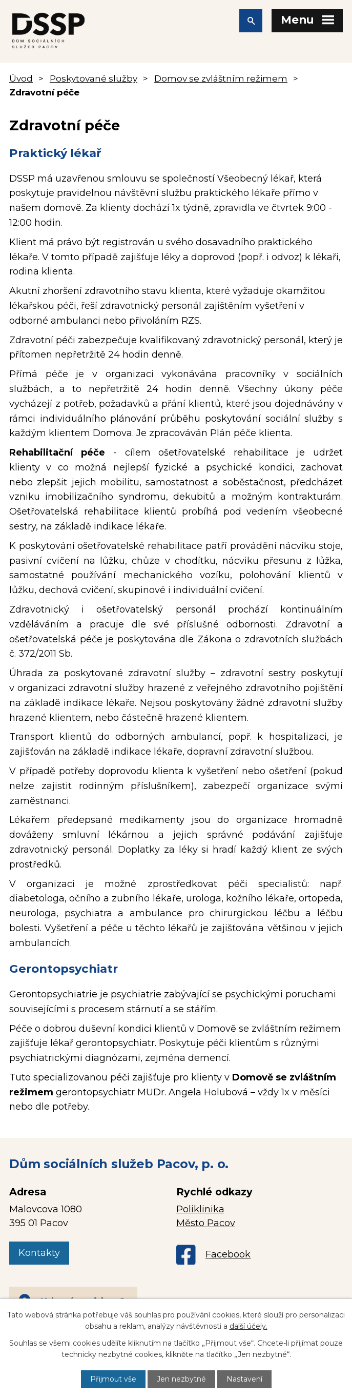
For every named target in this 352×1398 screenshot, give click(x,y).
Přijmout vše (113, 1379)
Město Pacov (205, 1223)
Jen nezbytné (181, 1379)
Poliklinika (200, 1209)
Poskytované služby (93, 78)
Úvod (21, 78)
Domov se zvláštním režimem (220, 78)
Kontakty (39, 1252)
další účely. (248, 1326)
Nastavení (244, 1379)
